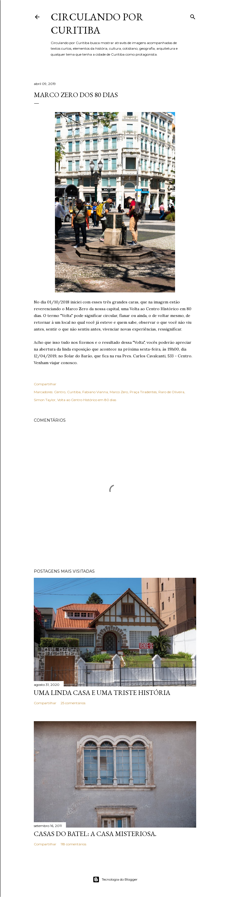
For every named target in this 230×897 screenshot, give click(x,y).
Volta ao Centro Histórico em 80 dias (86, 400)
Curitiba (74, 392)
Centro (59, 392)
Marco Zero (119, 392)
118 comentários (73, 844)
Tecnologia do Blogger (115, 879)
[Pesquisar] (192, 15)
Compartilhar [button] (45, 384)
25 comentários (73, 703)
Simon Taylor (45, 400)
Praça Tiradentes (143, 392)
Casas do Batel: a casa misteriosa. (95, 833)
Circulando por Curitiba (97, 23)
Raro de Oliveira (171, 392)
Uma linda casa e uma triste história (102, 692)
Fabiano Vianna (95, 392)
